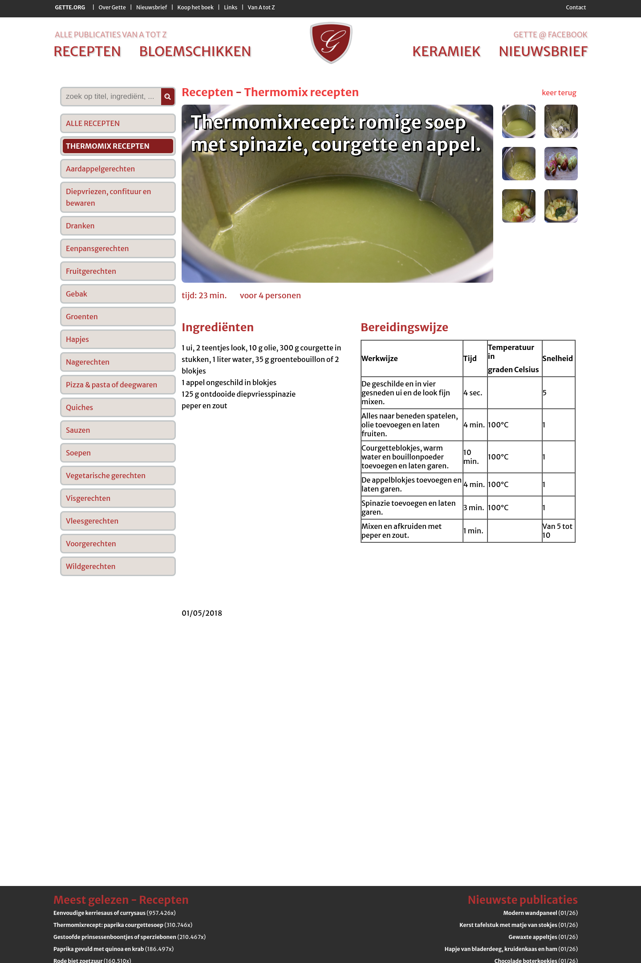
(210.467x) (129, 937)
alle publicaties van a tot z (110, 35)
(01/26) (540, 913)
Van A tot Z (261, 7)
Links (230, 7)
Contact (576, 7)
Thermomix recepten (301, 92)
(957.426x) (114, 913)
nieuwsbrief (543, 51)
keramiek (446, 51)
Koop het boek (196, 7)
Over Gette (112, 7)
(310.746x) (122, 925)
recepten (87, 51)
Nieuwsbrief (151, 7)
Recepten (207, 92)
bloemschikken (195, 51)
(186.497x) (113, 949)
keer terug (559, 92)
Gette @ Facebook (550, 35)
